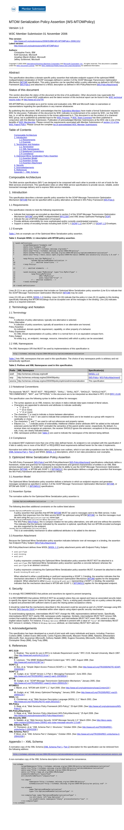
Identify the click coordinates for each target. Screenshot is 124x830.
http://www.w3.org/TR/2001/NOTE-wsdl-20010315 (37, 713)
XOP (108, 217)
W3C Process (63, 118)
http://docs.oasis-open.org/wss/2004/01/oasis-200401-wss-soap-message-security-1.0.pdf (63, 732)
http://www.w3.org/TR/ (34, 100)
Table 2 (12, 368)
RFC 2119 (115, 403)
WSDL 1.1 (38, 306)
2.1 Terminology (26, 147)
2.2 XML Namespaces (29, 149)
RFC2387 (64, 217)
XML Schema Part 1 (18, 461)
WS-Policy (25, 85)
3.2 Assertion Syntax (28, 160)
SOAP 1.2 (100, 223)
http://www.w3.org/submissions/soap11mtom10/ (87, 699)
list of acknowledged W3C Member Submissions (75, 125)
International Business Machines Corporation (43, 64)
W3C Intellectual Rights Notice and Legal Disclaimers (61, 66)
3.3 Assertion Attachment (30, 163)
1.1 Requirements (27, 140)
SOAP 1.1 (76, 223)
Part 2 (31, 461)
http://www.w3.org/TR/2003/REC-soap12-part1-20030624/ (40, 687)
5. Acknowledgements (24, 167)
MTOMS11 (57, 478)
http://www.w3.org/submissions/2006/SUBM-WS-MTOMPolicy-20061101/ (47, 41)
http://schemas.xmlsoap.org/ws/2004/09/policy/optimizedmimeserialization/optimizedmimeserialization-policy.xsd (67, 765)
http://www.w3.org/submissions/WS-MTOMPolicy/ (36, 46)
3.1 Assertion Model (28, 158)
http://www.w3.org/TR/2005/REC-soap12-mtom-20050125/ (40, 694)
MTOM (24, 82)
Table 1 (12, 234)
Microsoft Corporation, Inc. (73, 64)
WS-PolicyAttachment (107, 85)
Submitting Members (71, 111)
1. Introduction (20, 137)
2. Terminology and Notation (27, 144)
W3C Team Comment (82, 118)
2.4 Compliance (26, 154)
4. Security (19, 165)
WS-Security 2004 (26, 620)
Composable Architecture (25, 135)
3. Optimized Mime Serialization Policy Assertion (36, 156)
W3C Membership (27, 122)
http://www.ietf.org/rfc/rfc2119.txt (33, 666)
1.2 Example (25, 142)
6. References (20, 170)
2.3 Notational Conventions (31, 151)
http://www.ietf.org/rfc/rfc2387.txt (28, 673)
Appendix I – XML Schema (26, 172)
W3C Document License (25, 66)
